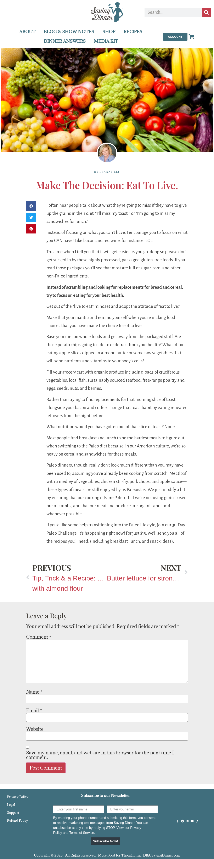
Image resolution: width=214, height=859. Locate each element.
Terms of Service (81, 833)
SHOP (108, 31)
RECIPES (133, 31)
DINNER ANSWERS (65, 41)
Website (35, 729)
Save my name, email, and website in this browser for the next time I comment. (100, 754)
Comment (38, 636)
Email (34, 710)
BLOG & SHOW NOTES (69, 31)
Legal (11, 805)
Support (13, 812)
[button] (31, 206)
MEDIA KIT (106, 41)
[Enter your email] (132, 809)
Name (34, 691)
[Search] (206, 12)
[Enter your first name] (78, 809)
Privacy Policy (17, 797)
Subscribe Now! (105, 841)
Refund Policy (17, 820)
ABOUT (27, 31)
